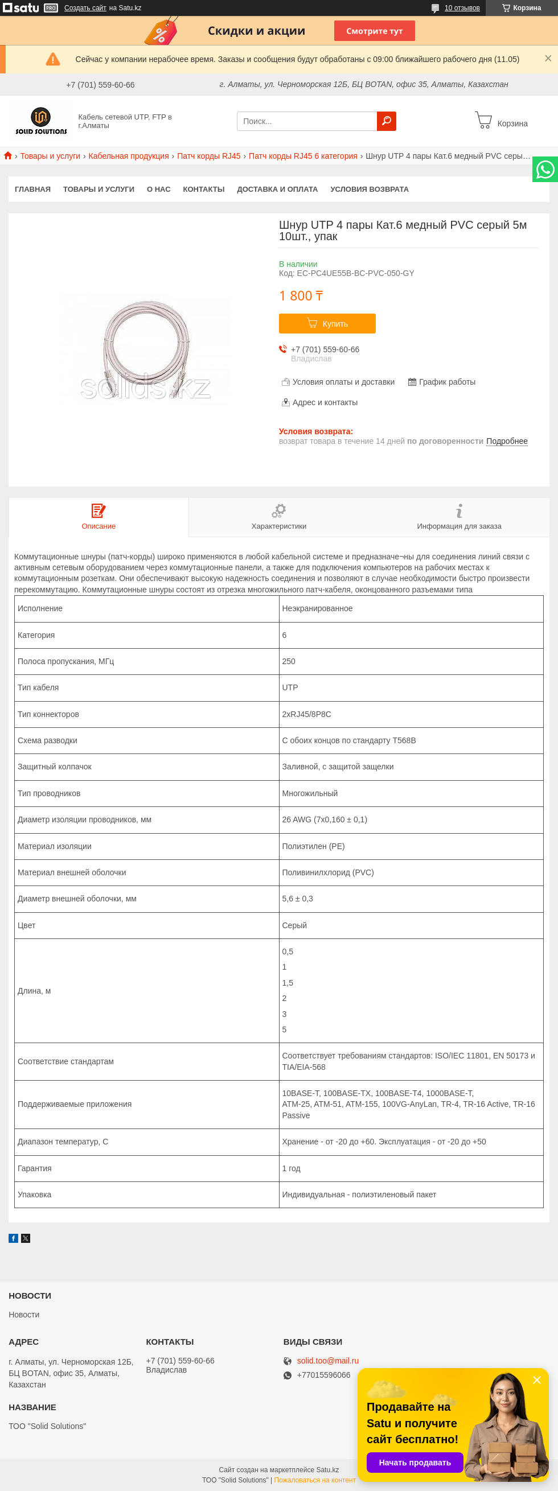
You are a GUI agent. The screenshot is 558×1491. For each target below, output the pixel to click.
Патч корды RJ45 (208, 155)
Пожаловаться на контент (315, 1480)
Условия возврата (370, 189)
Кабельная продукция (129, 155)
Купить (335, 323)
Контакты (204, 189)
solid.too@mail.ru (328, 1361)
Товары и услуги (50, 155)
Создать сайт (85, 8)
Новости (24, 1314)
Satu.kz (327, 1470)
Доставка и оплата (277, 189)
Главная (33, 189)
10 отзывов (462, 8)
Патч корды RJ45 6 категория (303, 155)
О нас (159, 189)
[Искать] (386, 121)
